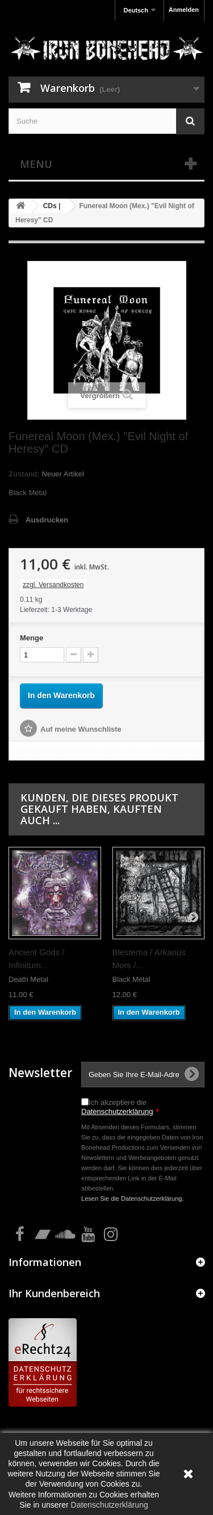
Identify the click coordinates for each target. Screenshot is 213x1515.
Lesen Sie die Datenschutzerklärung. (132, 1198)
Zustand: (24, 474)
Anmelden (184, 9)
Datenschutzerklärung (117, 1111)
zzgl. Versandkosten (53, 585)
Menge (31, 638)
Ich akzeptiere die (120, 1107)
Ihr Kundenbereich (54, 1293)
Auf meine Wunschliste (81, 729)
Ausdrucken (47, 520)
